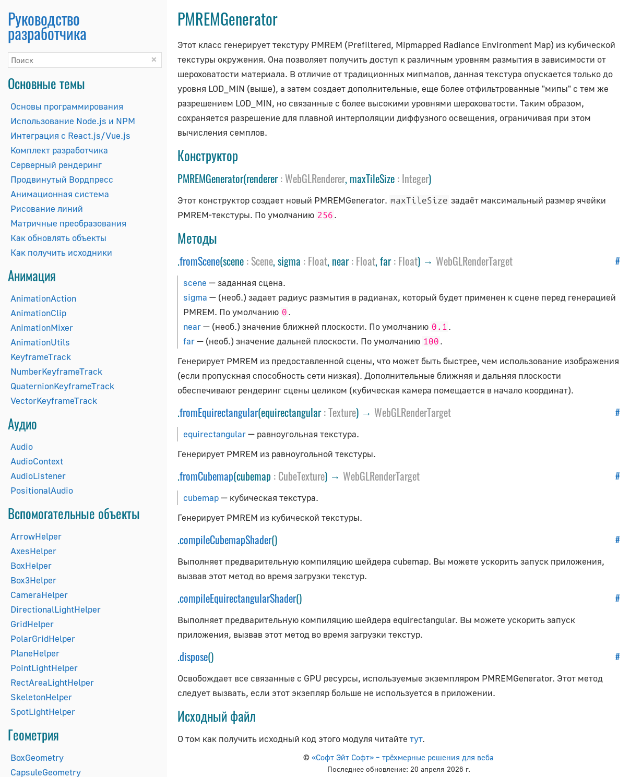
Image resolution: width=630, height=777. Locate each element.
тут (416, 738)
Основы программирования (66, 106)
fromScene (200, 261)
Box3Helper (33, 580)
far (189, 341)
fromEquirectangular (219, 412)
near (192, 326)
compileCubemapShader (225, 539)
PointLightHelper (44, 667)
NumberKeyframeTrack (56, 371)
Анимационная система (59, 193)
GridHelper (32, 623)
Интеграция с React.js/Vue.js (70, 135)
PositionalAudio (41, 490)
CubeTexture (301, 476)
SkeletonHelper (41, 696)
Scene (262, 261)
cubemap (201, 497)
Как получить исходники (61, 252)
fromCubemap (206, 476)
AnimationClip (38, 312)
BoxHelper (31, 565)
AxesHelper (33, 550)
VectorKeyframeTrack (53, 400)
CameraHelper (39, 594)
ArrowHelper (36, 536)
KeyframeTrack (40, 356)
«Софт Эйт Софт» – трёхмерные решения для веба (403, 757)
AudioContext (36, 461)
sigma (195, 297)
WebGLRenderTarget (474, 261)
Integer (415, 178)
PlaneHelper (35, 653)
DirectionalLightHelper (55, 609)
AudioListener (38, 475)
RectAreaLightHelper (52, 682)
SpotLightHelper (42, 711)
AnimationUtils (40, 342)
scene (195, 282)
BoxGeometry (37, 757)
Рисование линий (46, 208)
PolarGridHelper (42, 638)
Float (317, 261)
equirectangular (214, 433)
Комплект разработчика (59, 150)
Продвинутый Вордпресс (61, 179)
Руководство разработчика (47, 26)
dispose (194, 656)
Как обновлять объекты (58, 237)
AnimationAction (43, 298)
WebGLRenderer (315, 178)
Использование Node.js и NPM (72, 120)
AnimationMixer (41, 327)
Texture (342, 412)
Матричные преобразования (68, 223)
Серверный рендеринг (56, 164)
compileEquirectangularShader (238, 598)
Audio (21, 446)
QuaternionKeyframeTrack (62, 385)
